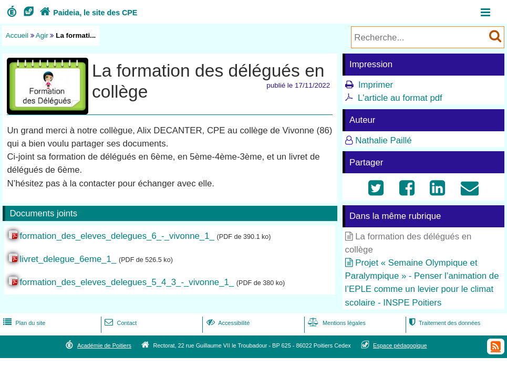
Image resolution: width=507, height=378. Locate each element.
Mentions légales (336, 323)
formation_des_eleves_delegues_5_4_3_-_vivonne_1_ (126, 282)
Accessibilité (227, 323)
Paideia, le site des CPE (87, 12)
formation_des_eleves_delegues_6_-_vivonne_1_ (116, 236)
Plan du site (23, 323)
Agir (42, 35)
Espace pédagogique (400, 345)
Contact (119, 323)
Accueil (17, 35)
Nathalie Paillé (383, 140)
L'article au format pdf (400, 98)
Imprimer (375, 85)
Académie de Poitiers (104, 345)
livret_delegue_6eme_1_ (67, 259)
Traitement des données (443, 323)
